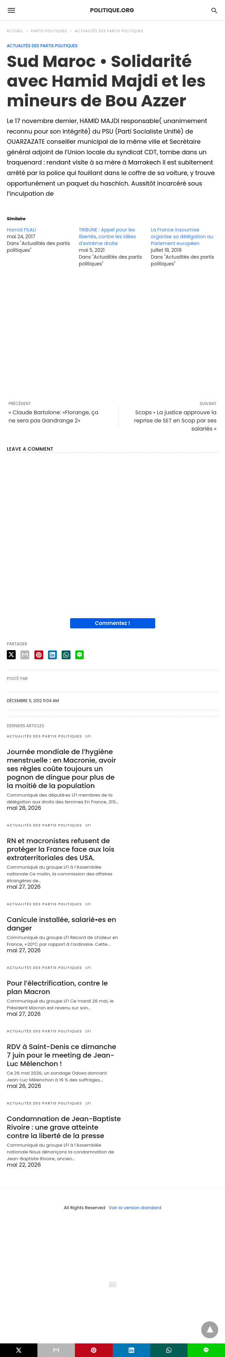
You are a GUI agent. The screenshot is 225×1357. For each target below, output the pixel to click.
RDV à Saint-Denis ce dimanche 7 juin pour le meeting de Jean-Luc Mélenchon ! (61, 1055)
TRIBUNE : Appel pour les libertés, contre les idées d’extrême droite (107, 236)
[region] (112, 333)
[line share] (79, 654)
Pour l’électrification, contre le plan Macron (57, 987)
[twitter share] (11, 654)
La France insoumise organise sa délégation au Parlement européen (182, 236)
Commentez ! (112, 623)
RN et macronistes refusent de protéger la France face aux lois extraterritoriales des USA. (60, 849)
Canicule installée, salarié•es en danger (61, 924)
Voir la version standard (135, 1207)
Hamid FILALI (21, 229)
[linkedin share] (52, 654)
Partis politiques (49, 31)
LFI (88, 736)
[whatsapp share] (66, 654)
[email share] (24, 654)
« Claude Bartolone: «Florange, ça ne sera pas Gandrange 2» (53, 416)
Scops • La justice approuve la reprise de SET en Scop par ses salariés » (175, 420)
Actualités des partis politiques (109, 31)
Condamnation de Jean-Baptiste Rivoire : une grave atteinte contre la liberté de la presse (64, 1127)
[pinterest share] (38, 654)
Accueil (15, 31)
